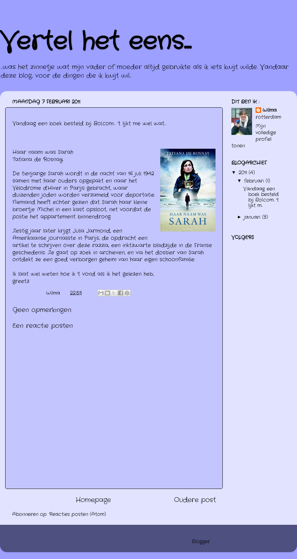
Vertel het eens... (95, 42)
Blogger (201, 541)
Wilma (269, 110)
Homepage (93, 500)
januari (253, 217)
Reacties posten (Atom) (77, 514)
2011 (244, 172)
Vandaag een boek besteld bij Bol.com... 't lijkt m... (261, 197)
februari (255, 181)
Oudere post (195, 500)
